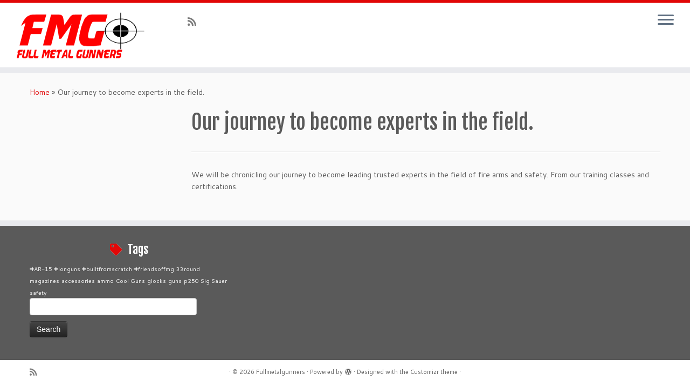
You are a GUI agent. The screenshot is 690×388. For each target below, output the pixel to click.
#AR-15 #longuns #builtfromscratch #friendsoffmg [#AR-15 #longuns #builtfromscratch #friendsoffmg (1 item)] (102, 269)
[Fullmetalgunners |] (79, 35)
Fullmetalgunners (280, 372)
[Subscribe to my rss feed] (195, 22)
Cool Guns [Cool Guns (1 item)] (130, 280)
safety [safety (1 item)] (38, 292)
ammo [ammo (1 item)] (105, 280)
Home (40, 92)
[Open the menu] (666, 20)
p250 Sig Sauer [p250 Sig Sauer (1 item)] (205, 280)
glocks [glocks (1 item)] (156, 280)
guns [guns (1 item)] (175, 280)
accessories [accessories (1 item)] (78, 280)
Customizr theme (434, 372)
